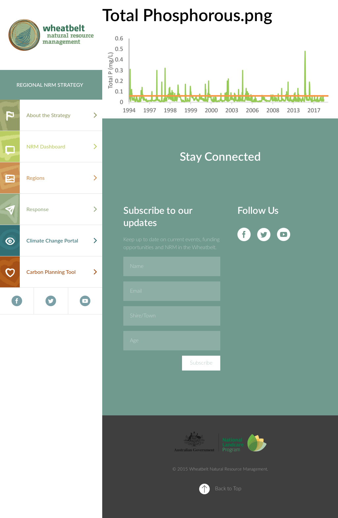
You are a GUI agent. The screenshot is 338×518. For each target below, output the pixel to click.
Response (37, 209)
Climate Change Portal (52, 240)
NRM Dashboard (45, 146)
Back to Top (228, 488)
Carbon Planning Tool (51, 272)
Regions (35, 178)
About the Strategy (48, 115)
